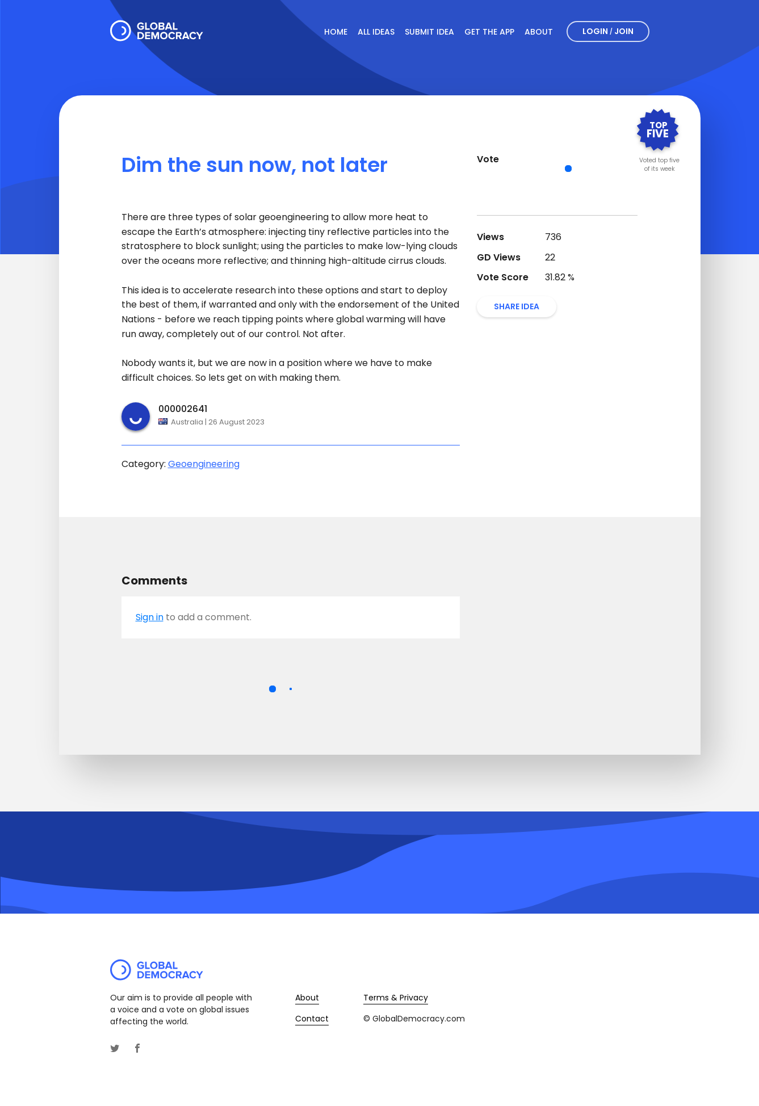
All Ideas (376, 31)
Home (335, 31)
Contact (312, 1018)
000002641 (182, 408)
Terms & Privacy (395, 997)
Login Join (608, 31)
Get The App (489, 31)
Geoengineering (204, 463)
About (539, 31)
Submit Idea (429, 31)
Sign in (149, 617)
